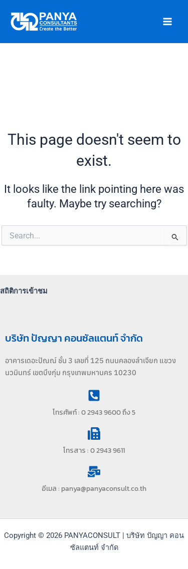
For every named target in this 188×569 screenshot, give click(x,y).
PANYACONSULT (112, 22)
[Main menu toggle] (167, 21)
